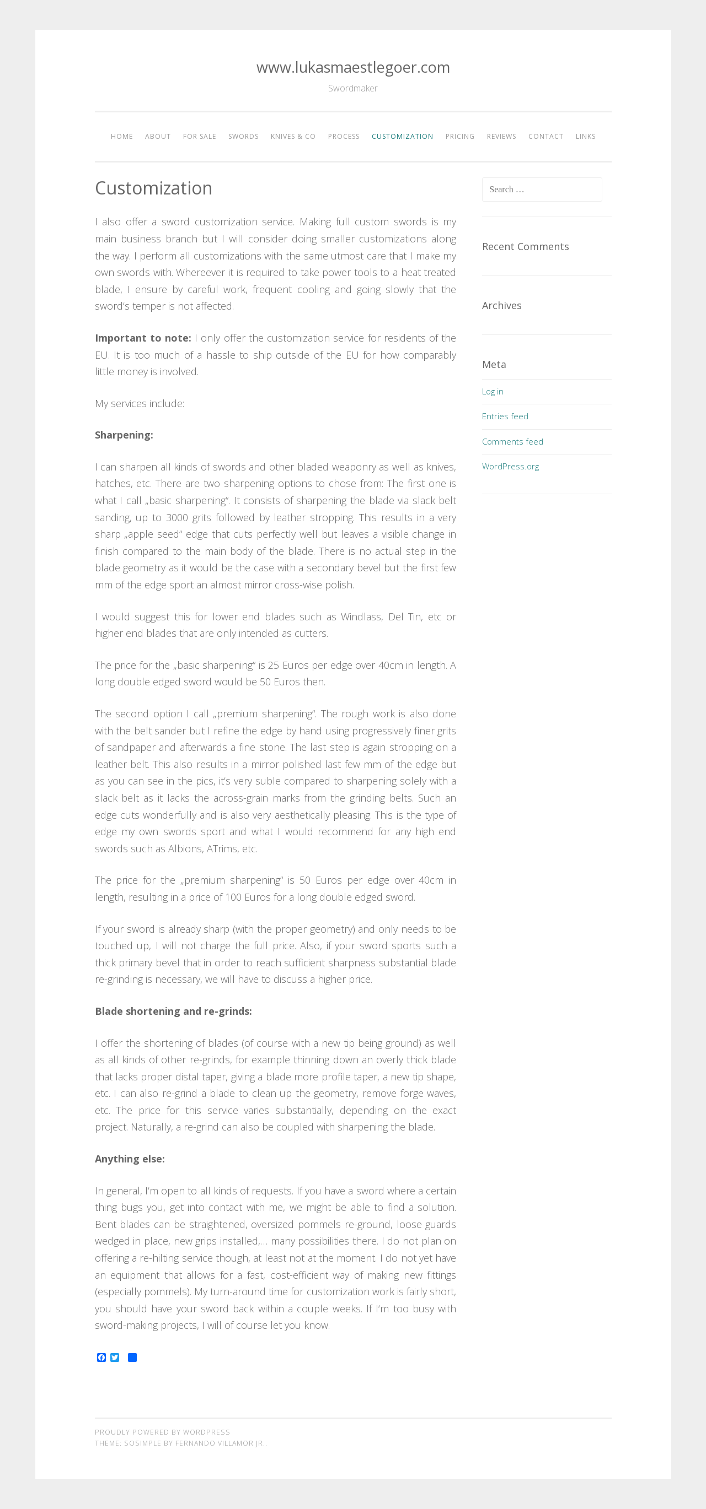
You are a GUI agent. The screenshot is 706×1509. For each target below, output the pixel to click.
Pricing (460, 136)
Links (586, 136)
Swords (243, 136)
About (158, 136)
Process (344, 136)
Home (122, 136)
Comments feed (512, 441)
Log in (493, 391)
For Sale (199, 136)
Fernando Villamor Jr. (220, 1443)
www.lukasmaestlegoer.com (353, 67)
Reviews (501, 136)
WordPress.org (510, 466)
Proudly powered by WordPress (163, 1432)
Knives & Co (293, 136)
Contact (546, 136)
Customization (403, 136)
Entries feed (505, 415)
